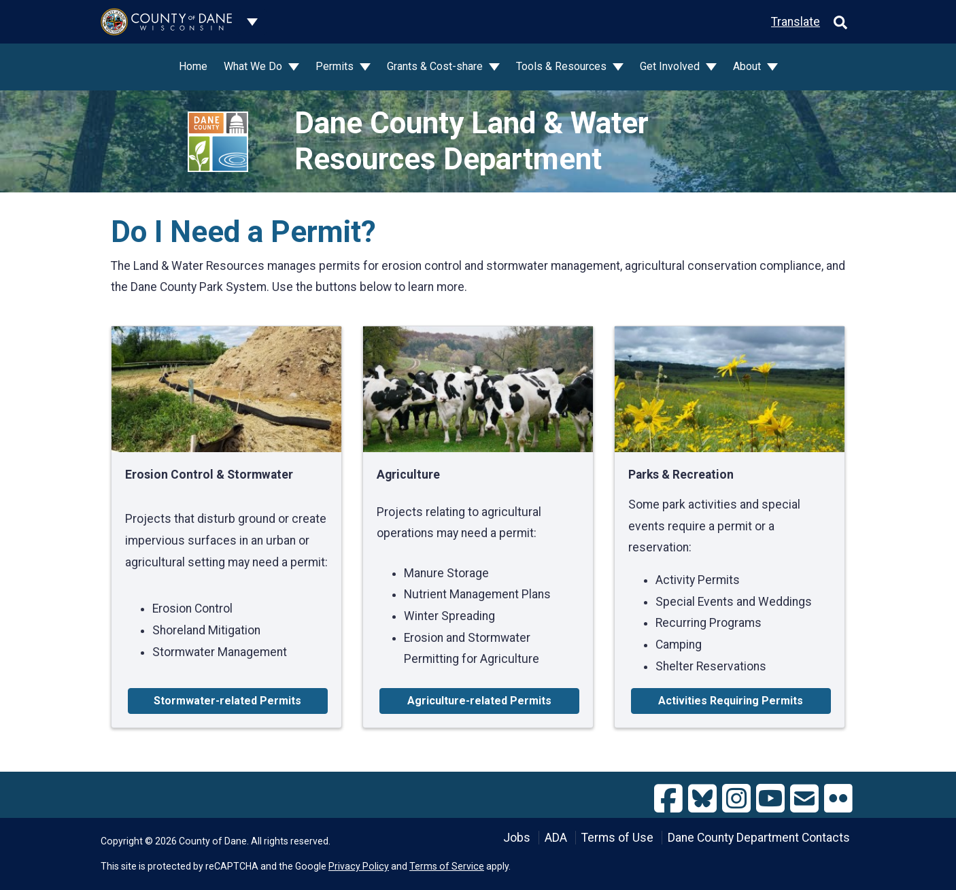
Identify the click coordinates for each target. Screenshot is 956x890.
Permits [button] (335, 66)
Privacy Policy (358, 866)
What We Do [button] (254, 66)
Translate (795, 22)
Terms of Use (617, 837)
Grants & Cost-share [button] (436, 66)
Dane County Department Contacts (759, 837)
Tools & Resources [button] (562, 66)
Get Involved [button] (671, 66)
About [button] (748, 66)
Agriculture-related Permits (479, 700)
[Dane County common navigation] (252, 22)
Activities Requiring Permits (730, 700)
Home (193, 66)
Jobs (516, 837)
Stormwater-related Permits (227, 700)
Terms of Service (446, 866)
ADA (556, 837)
